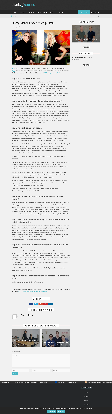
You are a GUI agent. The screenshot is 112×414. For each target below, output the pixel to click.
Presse (86, 401)
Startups (22, 12)
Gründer (31, 12)
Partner (86, 392)
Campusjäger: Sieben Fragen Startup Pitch (56, 342)
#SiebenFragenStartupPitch (52, 73)
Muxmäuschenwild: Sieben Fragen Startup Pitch (25, 341)
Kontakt (86, 405)
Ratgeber (60, 12)
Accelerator (95, 12)
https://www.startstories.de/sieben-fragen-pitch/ (32, 291)
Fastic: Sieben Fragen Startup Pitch (86, 39)
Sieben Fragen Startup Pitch (26, 344)
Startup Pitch (84, 12)
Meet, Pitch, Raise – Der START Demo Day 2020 (68, 382)
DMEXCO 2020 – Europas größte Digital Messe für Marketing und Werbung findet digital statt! (30, 382)
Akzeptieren (52, 411)
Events (52, 12)
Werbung (86, 396)
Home (14, 12)
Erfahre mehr (61, 411)
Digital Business (42, 12)
